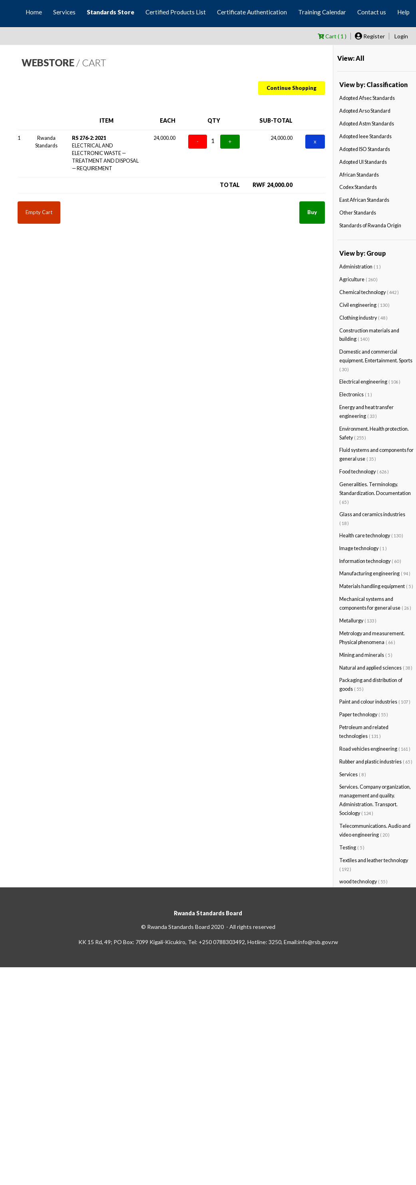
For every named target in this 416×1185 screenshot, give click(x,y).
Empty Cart (39, 212)
